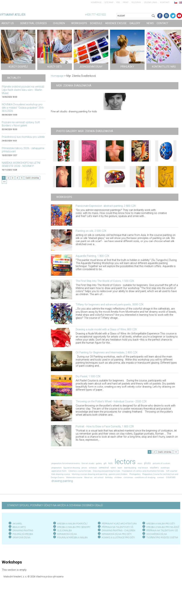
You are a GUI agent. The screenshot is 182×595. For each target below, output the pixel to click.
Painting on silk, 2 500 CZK (91, 230)
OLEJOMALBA (64, 530)
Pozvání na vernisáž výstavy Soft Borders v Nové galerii (21, 124)
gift (105, 463)
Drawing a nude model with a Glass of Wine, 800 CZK (106, 329)
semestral (104, 467)
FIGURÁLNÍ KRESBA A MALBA (72, 537)
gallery (99, 463)
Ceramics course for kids (79, 471)
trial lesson (143, 467)
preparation (56, 467)
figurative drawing (71, 467)
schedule (93, 467)
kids (110, 463)
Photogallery (134, 474)
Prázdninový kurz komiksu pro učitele (23, 136)
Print (126, 2)
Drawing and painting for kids (106, 471)
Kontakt (164, 2)
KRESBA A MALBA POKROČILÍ (72, 523)
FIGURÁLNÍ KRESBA (23, 534)
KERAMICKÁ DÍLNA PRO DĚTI (116, 534)
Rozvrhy (136, 2)
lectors (125, 462)
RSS (118, 2)
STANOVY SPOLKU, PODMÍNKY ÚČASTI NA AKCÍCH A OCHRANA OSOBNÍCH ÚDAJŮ (55, 505)
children (118, 477)
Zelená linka (150, 2)
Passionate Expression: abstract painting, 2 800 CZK (106, 205)
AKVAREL (17, 523)
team (120, 467)
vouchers (154, 467)
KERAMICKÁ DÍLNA (67, 534)
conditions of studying (145, 477)
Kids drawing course (60, 474)
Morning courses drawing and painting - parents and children (100, 474)
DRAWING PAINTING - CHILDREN (118, 530)
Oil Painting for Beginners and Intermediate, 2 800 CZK (107, 352)
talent (113, 467)
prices (84, 467)
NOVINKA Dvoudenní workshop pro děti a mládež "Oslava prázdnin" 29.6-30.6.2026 (23, 108)
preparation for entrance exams (65, 463)
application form (59, 471)
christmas (128, 477)
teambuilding (130, 467)
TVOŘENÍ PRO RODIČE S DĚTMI (162, 537)
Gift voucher (171, 471)
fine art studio (88, 463)
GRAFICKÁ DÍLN (21, 537)
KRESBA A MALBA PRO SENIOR (73, 527)
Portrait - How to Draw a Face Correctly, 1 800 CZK (105, 426)
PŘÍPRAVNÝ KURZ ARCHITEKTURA (119, 523)
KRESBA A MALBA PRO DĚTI (160, 523)
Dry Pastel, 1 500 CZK (88, 376)
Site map (108, 2)
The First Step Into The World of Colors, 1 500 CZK (105, 281)
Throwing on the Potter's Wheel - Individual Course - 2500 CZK (111, 401)
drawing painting (62, 481)
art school (98, 477)
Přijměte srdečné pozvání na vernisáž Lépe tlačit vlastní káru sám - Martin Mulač (23, 90)
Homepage (96, 2)
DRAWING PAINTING (23, 530)
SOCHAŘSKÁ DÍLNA (156, 534)
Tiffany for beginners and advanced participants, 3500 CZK (110, 304)
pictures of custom (161, 463)
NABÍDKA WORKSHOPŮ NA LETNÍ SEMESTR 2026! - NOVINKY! (21, 164)
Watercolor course (74, 477)
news (139, 463)
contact (160, 477)
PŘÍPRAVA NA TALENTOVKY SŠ (162, 530)
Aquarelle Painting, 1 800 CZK (92, 256)
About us (88, 477)
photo (147, 463)
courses (171, 477)
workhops (165, 467)
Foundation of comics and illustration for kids (143, 471)
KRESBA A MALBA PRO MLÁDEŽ (162, 527)
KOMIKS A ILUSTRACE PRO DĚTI (118, 537)
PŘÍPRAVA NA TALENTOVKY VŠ (117, 527)
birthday (109, 477)
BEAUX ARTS (19, 527)
